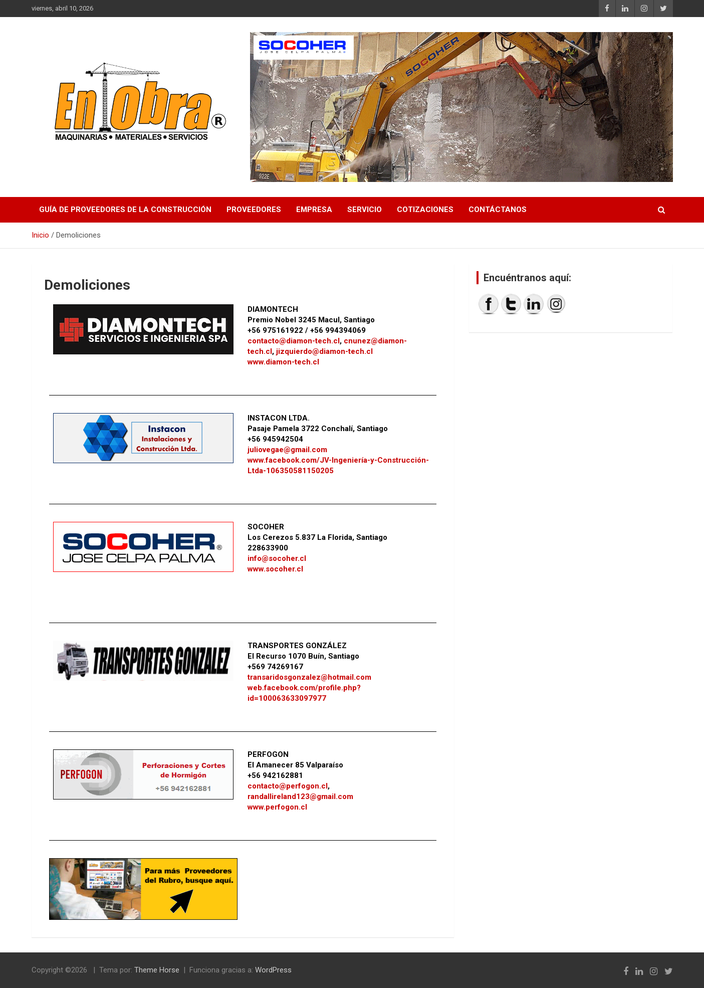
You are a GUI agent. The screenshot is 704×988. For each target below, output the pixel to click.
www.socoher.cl (275, 568)
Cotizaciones (425, 209)
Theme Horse (156, 969)
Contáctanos (497, 209)
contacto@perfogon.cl (288, 786)
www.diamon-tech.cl (283, 361)
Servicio (364, 209)
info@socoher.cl (277, 558)
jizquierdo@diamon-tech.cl (324, 351)
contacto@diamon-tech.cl (294, 340)
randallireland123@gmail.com (300, 796)
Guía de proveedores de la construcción (125, 209)
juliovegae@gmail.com (287, 449)
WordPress (273, 969)
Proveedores (253, 209)
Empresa (314, 209)
